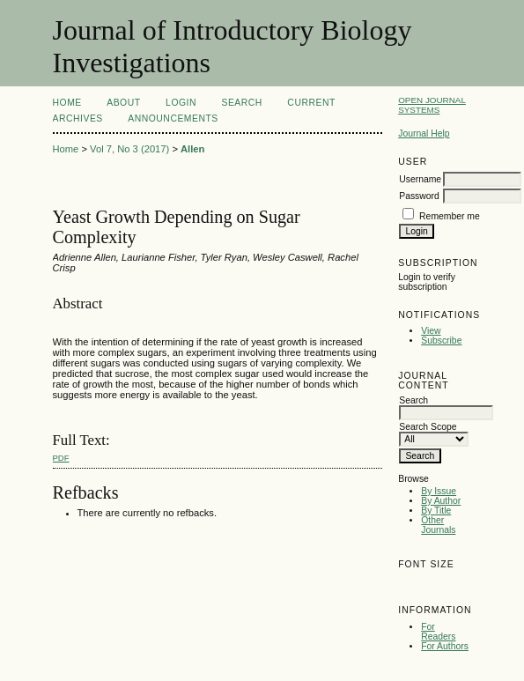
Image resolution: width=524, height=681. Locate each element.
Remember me (449, 216)
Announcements (173, 118)
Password (419, 196)
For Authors (445, 646)
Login (181, 102)
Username (420, 179)
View (430, 331)
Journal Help (423, 133)
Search (241, 102)
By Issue (438, 491)
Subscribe (441, 340)
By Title (436, 510)
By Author (441, 501)
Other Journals (438, 525)
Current (311, 102)
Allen (192, 149)
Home (67, 102)
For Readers (438, 631)
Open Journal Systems (432, 105)
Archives (78, 118)
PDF (61, 458)
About (123, 102)
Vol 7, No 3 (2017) (129, 149)
